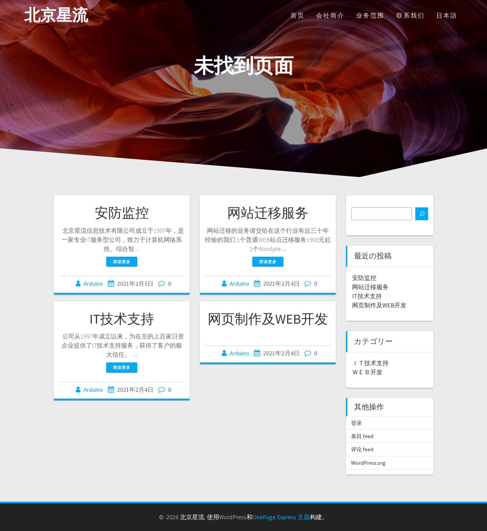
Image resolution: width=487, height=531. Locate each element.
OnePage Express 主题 (281, 517)
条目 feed (362, 436)
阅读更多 (122, 261)
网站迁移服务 (267, 212)
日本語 (447, 15)
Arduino (93, 283)
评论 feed (362, 449)
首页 (298, 15)
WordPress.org (368, 462)
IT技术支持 (121, 318)
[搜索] (421, 213)
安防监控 (122, 212)
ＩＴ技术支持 (370, 363)
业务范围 (370, 15)
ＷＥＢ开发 (367, 372)
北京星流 (56, 15)
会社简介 (330, 15)
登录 (356, 423)
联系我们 (410, 15)
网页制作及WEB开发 (268, 318)
